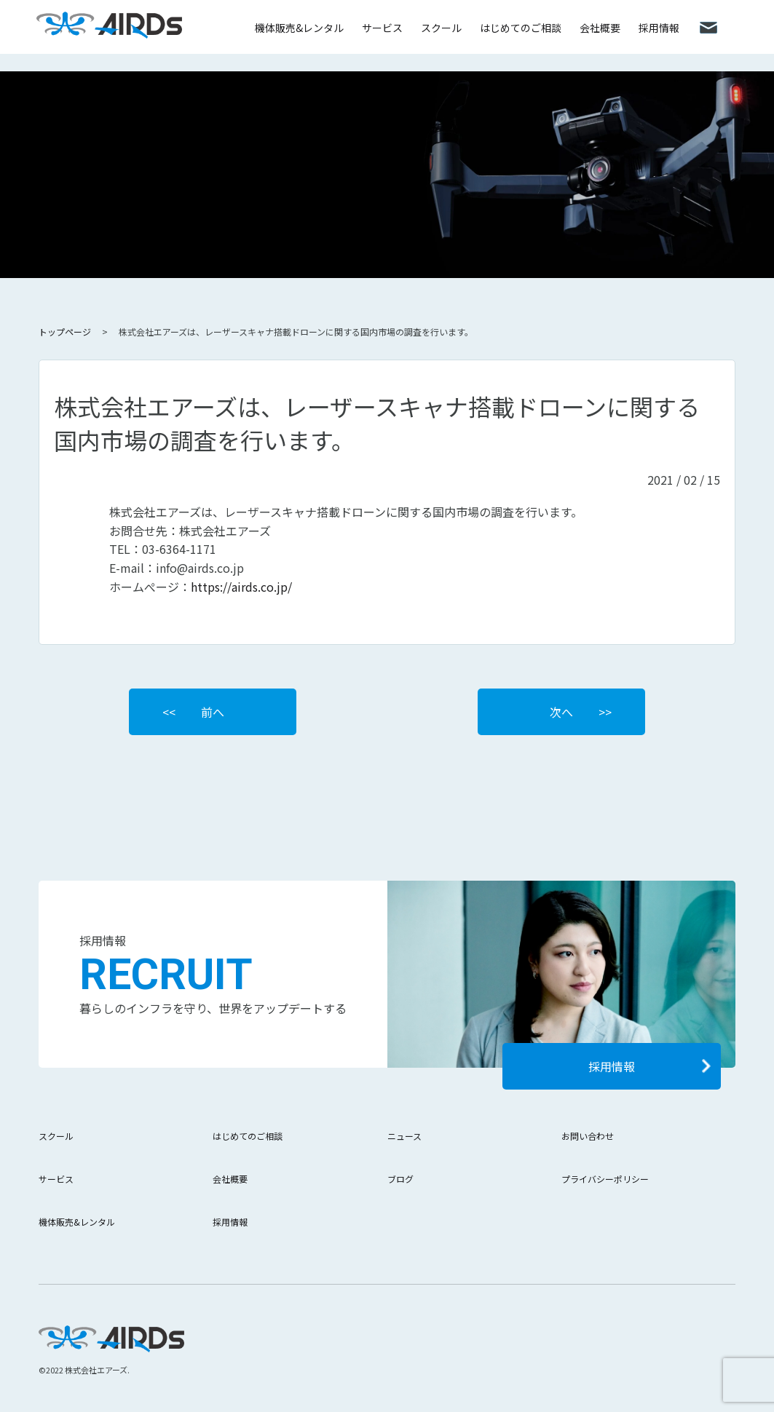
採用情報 (659, 27)
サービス (382, 27)
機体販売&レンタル (299, 27)
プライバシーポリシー (605, 1179)
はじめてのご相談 (520, 27)
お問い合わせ (587, 1136)
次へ (561, 712)
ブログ (400, 1179)
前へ (212, 712)
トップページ (65, 331)
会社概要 (600, 27)
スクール (441, 27)
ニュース (404, 1136)
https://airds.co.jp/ (241, 586)
